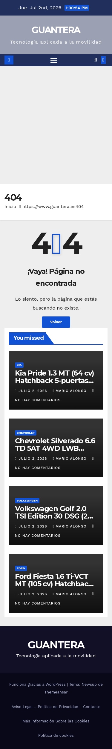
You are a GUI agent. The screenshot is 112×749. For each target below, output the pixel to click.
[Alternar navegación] (54, 60)
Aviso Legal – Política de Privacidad (45, 707)
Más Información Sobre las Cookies (56, 721)
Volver (56, 322)
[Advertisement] (56, 125)
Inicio (10, 206)
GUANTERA (56, 30)
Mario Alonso (70, 391)
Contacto (91, 707)
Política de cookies (56, 735)
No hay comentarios (38, 400)
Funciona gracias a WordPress (38, 684)
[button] (95, 60)
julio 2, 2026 (33, 391)
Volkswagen (27, 500)
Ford (21, 568)
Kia (19, 365)
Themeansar (56, 692)
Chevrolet (26, 432)
